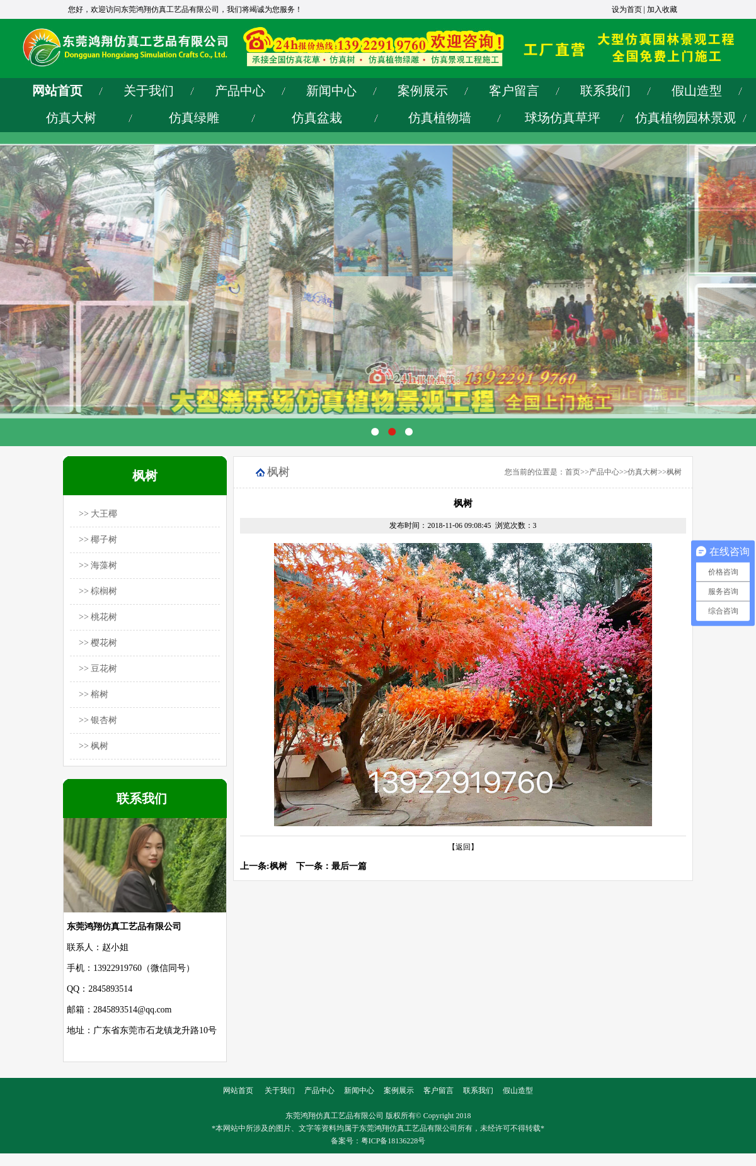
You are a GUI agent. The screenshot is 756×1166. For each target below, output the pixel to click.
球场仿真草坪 (562, 118)
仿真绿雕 (194, 118)
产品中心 (240, 91)
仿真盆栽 (317, 118)
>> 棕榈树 (98, 591)
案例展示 (423, 91)
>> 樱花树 (98, 642)
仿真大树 (71, 118)
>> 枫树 (93, 746)
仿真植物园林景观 (685, 118)
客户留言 (514, 91)
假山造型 (697, 91)
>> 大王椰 (98, 514)
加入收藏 (662, 9)
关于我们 (148, 91)
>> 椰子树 (98, 539)
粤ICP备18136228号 (393, 1140)
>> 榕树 (93, 694)
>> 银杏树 (98, 720)
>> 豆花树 (98, 668)
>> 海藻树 (98, 565)
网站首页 (57, 91)
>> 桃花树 (98, 617)
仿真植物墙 (439, 118)
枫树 (674, 472)
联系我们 (605, 91)
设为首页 (627, 9)
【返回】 (463, 847)
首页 (572, 472)
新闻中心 (331, 91)
